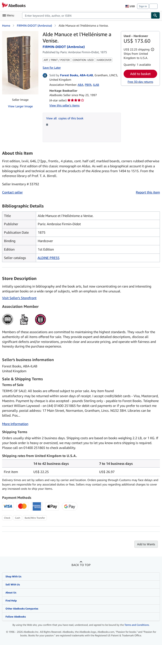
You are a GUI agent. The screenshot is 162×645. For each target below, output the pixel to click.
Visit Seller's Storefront (19, 298)
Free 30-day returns (140, 81)
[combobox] (86, 15)
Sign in (143, 6)
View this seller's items (64, 105)
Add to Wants (146, 544)
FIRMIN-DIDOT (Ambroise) (34, 25)
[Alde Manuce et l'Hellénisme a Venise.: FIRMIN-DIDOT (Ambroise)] (20, 62)
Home (6, 25)
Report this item (148, 192)
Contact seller (12, 192)
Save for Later (52, 67)
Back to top (81, 565)
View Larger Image (20, 106)
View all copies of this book (64, 118)
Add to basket (140, 74)
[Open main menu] (9, 15)
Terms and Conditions (136, 624)
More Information (15, 424)
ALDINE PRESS (48, 258)
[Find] (155, 15)
